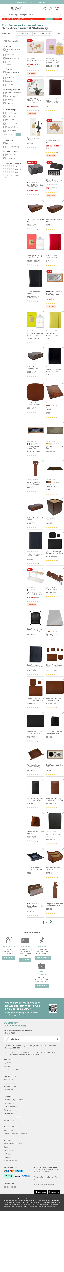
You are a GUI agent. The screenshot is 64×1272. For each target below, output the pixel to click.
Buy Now (25, 960)
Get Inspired (43, 958)
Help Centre (8, 1079)
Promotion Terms (10, 1107)
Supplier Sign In (9, 1130)
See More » (7, 65)
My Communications (11, 1069)
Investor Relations (10, 1161)
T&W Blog (7, 1154)
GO (18, 134)
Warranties (7, 1110)
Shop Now (8, 958)
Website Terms (9, 1113)
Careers (6, 1147)
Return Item (8, 1090)
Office (4, 25)
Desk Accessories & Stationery (33, 25)
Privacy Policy (36, 1054)
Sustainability (8, 1150)
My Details (7, 1063)
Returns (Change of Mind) (13, 1100)
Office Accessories (14, 25)
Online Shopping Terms (12, 1117)
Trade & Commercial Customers (15, 1134)
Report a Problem (10, 1086)
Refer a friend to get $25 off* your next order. (25, 2)
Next (59, 33)
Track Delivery (9, 1083)
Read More (42, 986)
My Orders (7, 1066)
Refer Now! (42, 2)
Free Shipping (9, 1103)
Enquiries (7, 1157)
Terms (34, 1052)
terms (25, 1015)
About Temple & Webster (13, 1144)
